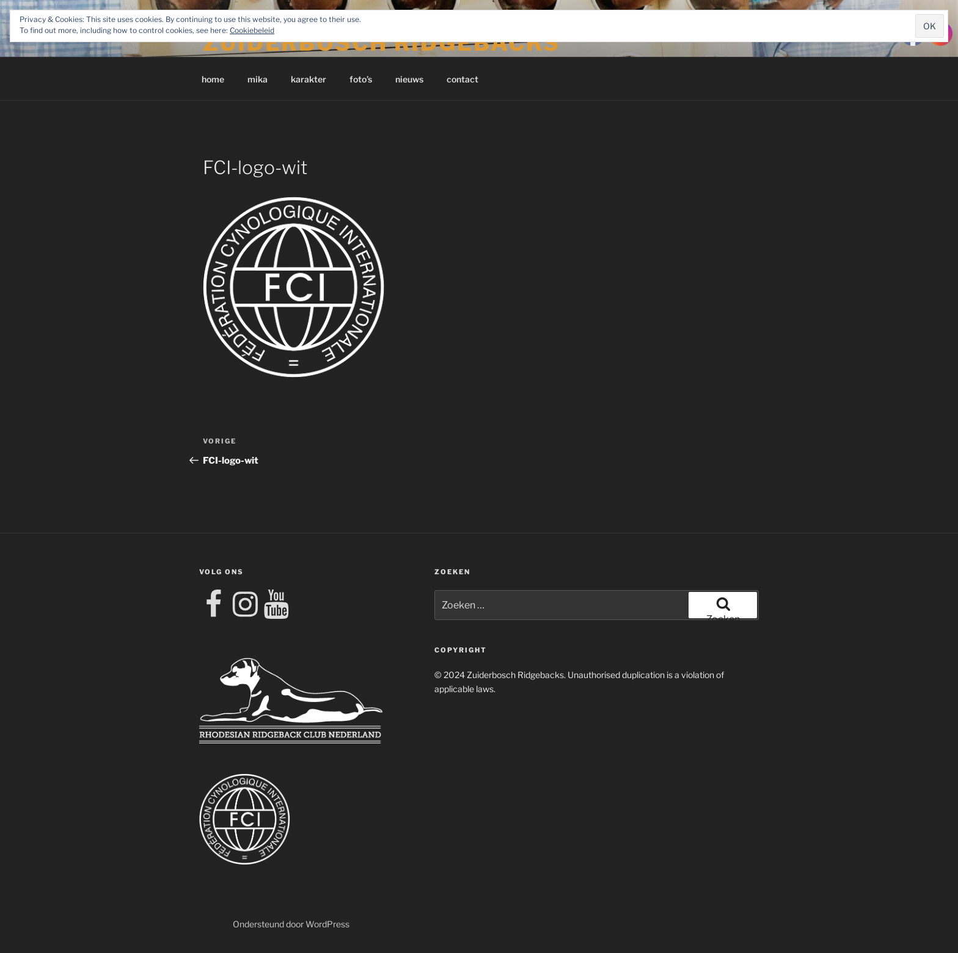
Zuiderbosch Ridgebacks (381, 42)
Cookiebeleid (252, 30)
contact (462, 79)
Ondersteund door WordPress (291, 924)
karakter (308, 79)
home (213, 79)
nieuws (409, 79)
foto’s (360, 79)
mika (257, 79)
